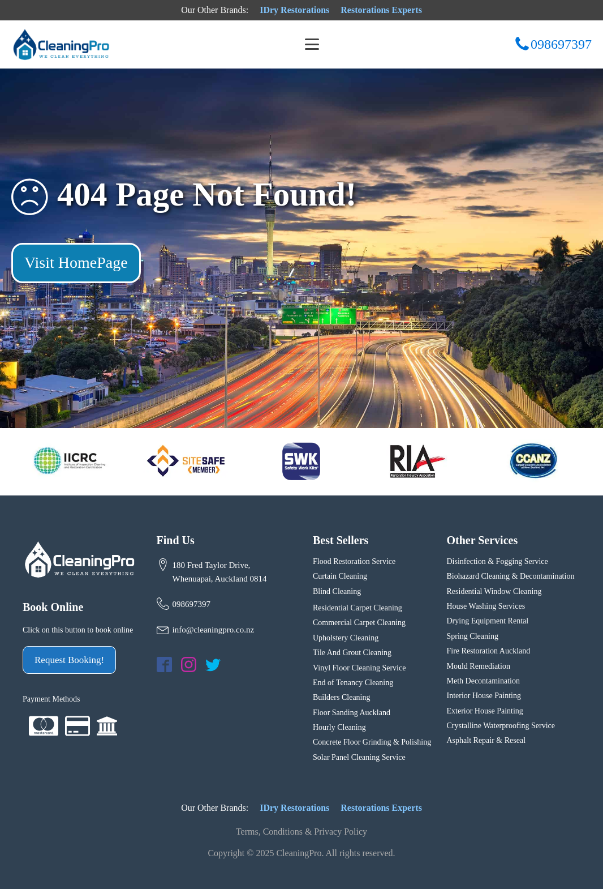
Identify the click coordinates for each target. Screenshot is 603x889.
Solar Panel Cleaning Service (359, 757)
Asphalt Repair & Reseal (486, 740)
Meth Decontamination (483, 681)
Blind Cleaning (337, 591)
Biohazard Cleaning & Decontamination (511, 576)
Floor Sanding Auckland (351, 712)
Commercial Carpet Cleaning (359, 622)
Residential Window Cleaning (494, 591)
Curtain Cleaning (340, 576)
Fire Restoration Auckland (489, 651)
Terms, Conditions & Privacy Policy (301, 831)
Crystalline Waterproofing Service (501, 725)
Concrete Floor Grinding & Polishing (372, 742)
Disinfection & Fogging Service (497, 561)
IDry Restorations (294, 10)
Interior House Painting (484, 695)
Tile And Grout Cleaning (352, 652)
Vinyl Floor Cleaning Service (359, 668)
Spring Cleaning (472, 636)
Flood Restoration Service (354, 561)
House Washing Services (486, 606)
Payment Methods (51, 699)
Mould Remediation (479, 666)
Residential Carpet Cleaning (357, 608)
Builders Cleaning (342, 697)
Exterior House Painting (485, 711)
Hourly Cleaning (339, 727)
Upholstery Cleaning (345, 638)
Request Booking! (69, 660)
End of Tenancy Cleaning (353, 682)
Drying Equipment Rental (488, 621)
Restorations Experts (381, 10)
